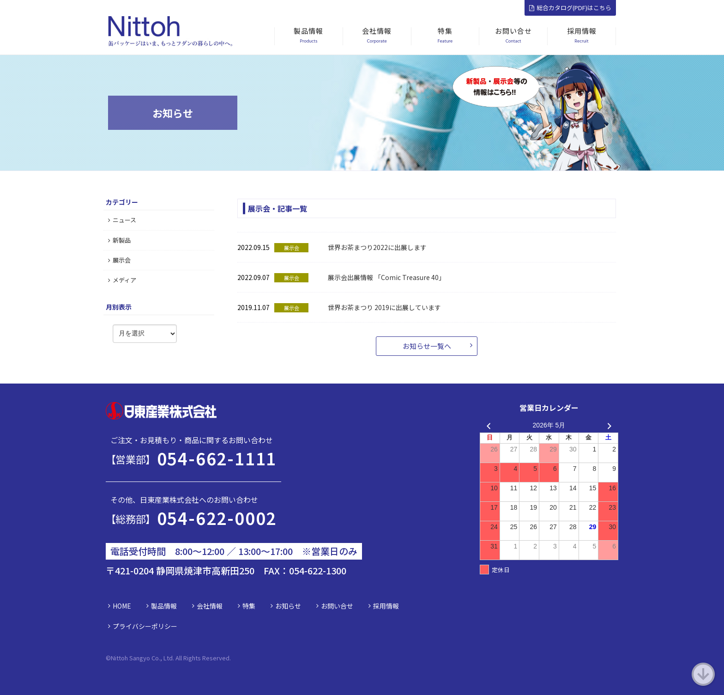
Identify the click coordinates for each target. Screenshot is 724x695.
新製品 (119, 240)
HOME (122, 605)
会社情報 (210, 605)
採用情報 (386, 605)
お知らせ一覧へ (427, 346)
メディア (122, 279)
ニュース (122, 219)
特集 (248, 605)
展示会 (119, 260)
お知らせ (288, 605)
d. (228, 657)
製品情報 (164, 605)
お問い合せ (337, 605)
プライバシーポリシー (145, 626)
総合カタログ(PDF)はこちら (570, 7)
